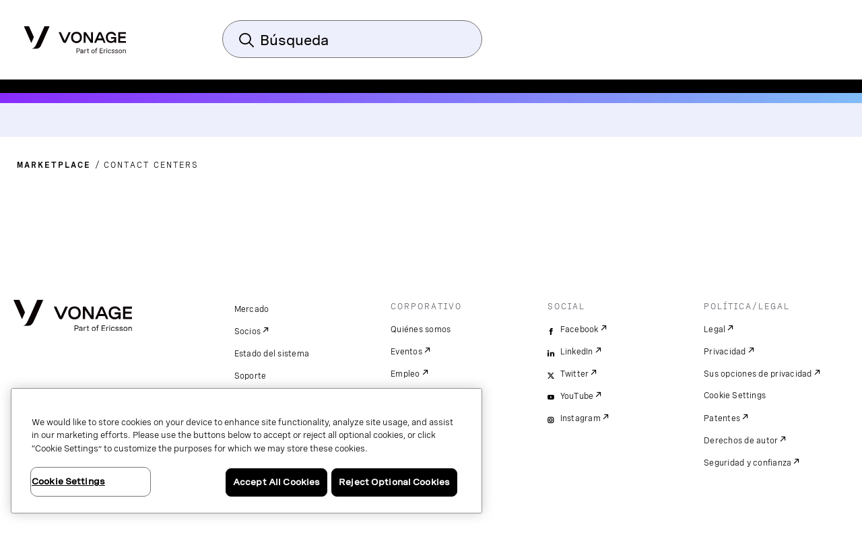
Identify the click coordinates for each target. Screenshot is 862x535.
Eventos (406, 351)
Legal (714, 329)
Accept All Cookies (276, 482)
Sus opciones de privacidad (758, 374)
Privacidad (725, 351)
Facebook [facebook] (579, 329)
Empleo (405, 374)
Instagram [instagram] (580, 418)
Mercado (251, 309)
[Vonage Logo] (75, 35)
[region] (246, 450)
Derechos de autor (741, 440)
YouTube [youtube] (577, 396)
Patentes (722, 418)
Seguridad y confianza (747, 463)
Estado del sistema (272, 353)
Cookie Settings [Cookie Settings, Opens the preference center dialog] (68, 481)
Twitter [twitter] (574, 374)
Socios (247, 331)
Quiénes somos (421, 329)
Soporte (250, 376)
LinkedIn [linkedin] (576, 351)
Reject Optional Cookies (394, 482)
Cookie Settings (735, 395)
